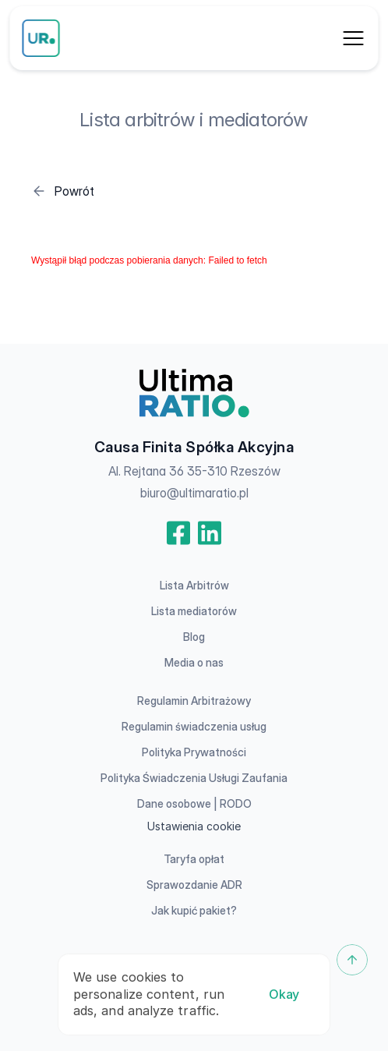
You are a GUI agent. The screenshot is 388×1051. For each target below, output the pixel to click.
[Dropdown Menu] (353, 38)
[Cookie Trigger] (194, 826)
